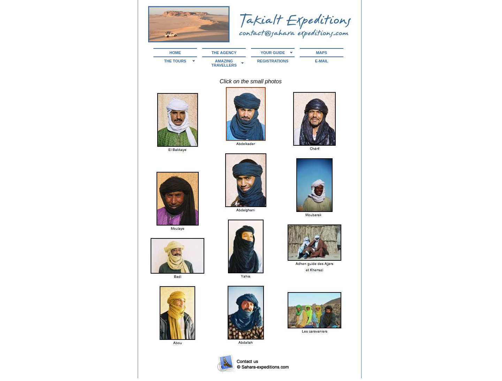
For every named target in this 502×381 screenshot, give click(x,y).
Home (175, 53)
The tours (175, 61)
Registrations (273, 61)
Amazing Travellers (224, 63)
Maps (321, 53)
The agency (224, 53)
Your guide (273, 53)
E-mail (321, 61)
